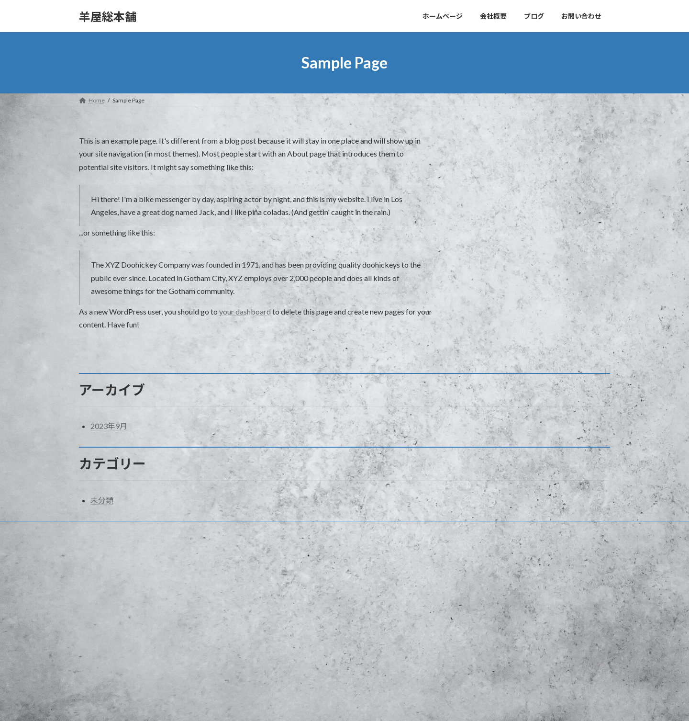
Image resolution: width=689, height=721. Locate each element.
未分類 (101, 500)
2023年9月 (108, 425)
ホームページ (284, 585)
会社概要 (278, 602)
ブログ (275, 618)
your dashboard (245, 311)
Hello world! (467, 588)
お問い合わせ (105, 529)
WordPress (303, 704)
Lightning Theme (345, 704)
